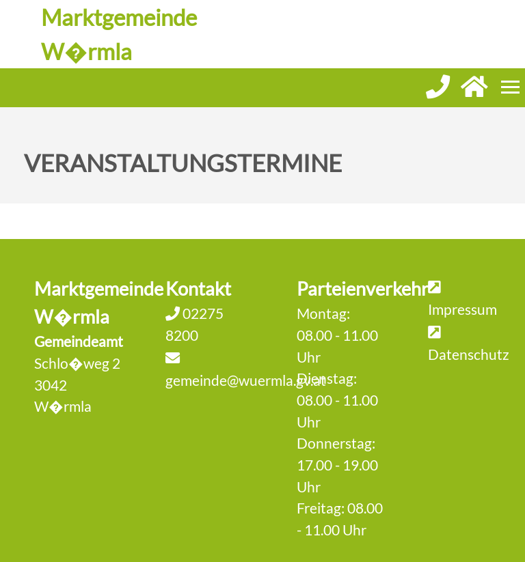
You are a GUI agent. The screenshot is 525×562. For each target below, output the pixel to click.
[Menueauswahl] (510, 87)
